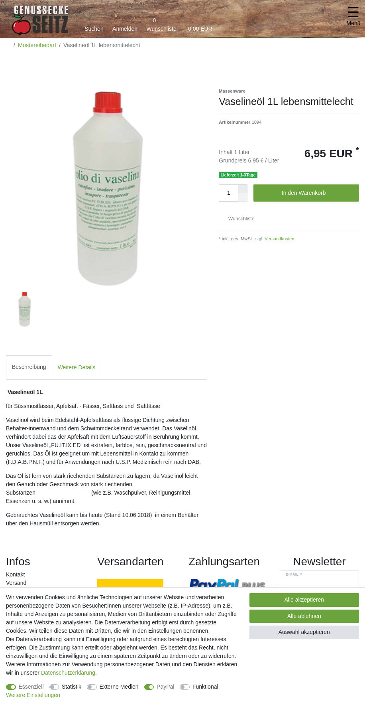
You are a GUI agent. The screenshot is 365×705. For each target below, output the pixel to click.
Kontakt (15, 574)
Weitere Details (77, 367)
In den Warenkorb (317, 193)
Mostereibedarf (37, 45)
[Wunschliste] (161, 23)
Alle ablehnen (304, 616)
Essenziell (31, 686)
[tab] (29, 367)
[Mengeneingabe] (228, 193)
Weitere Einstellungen (33, 695)
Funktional (205, 686)
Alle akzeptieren (304, 599)
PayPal (165, 686)
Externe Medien (119, 686)
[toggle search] (94, 23)
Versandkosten (278, 238)
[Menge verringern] (242, 197)
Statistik (71, 686)
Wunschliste (238, 219)
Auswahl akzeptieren (304, 632)
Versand (16, 583)
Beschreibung (29, 367)
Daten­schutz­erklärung (68, 672)
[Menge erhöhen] (242, 188)
